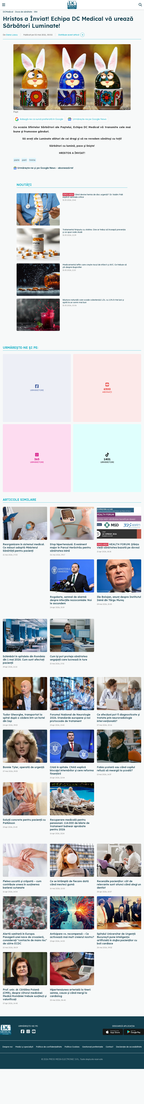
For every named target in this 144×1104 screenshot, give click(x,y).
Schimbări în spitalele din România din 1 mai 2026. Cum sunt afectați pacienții (24, 659)
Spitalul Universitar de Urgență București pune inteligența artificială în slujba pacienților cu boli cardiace (117, 938)
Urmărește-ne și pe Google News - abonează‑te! (45, 167)
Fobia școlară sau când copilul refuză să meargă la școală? (116, 769)
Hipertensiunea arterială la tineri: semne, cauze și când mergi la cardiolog (70, 993)
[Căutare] (140, 4)
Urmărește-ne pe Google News (89, 119)
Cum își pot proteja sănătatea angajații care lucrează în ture (68, 658)
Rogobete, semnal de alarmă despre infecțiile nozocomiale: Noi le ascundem (71, 600)
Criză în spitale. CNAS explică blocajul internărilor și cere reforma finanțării (72, 770)
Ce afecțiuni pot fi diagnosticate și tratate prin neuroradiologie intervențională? (118, 718)
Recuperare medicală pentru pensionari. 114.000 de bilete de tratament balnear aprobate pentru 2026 (69, 824)
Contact (109, 1047)
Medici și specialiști (24, 1047)
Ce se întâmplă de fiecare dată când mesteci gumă (69, 883)
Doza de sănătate (23, 12)
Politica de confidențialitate (49, 1047)
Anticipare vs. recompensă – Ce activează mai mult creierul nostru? (72, 935)
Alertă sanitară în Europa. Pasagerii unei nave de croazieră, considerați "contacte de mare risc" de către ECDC (25, 938)
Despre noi (7, 1047)
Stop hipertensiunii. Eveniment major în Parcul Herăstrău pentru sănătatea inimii (70, 547)
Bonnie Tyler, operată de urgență (23, 767)
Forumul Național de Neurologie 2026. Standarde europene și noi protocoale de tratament (70, 718)
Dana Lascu (12, 35)
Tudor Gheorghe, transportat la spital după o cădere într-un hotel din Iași (24, 718)
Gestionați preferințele (92, 1047)
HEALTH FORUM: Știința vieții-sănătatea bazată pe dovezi (118, 546)
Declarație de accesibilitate (129, 1047)
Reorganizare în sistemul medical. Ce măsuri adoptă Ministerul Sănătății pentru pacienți (23, 547)
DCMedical (8, 12)
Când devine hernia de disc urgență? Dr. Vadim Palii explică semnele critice (93, 195)
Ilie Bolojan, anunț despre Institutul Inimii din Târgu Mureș (119, 598)
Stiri (35, 12)
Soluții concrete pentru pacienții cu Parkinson (24, 821)
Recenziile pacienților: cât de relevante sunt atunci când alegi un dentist (119, 884)
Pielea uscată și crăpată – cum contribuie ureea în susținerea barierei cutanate (22, 884)
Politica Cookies (72, 1047)
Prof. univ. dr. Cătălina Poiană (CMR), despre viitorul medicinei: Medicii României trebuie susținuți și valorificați (25, 994)
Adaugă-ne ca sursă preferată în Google (41, 119)
